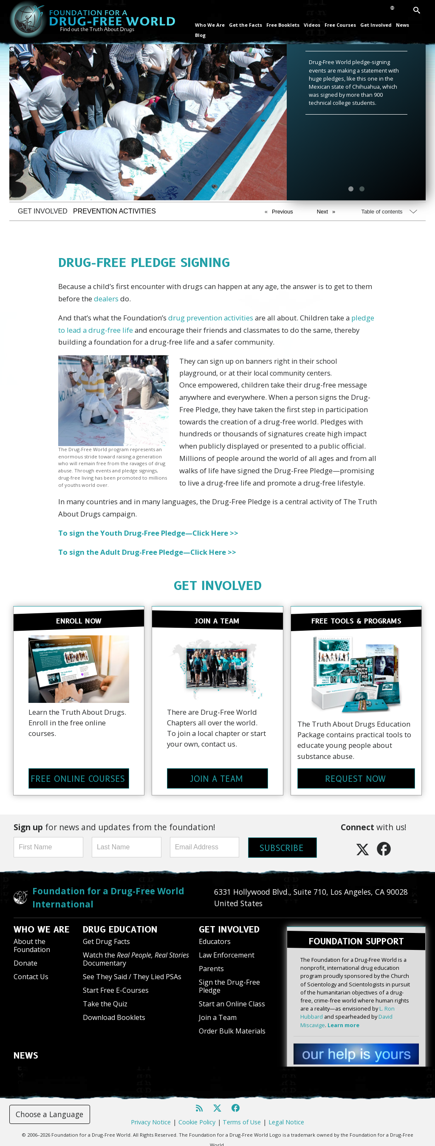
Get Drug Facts (106, 939)
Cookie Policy (196, 1118)
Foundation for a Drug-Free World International (108, 894)
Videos (312, 25)
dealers (106, 298)
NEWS (26, 1053)
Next (322, 211)
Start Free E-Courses (116, 987)
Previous (282, 211)
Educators (215, 939)
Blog (200, 35)
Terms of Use (242, 1118)
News (402, 25)
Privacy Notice (151, 1118)
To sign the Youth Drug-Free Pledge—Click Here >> (148, 533)
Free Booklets (282, 25)
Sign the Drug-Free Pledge (229, 983)
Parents (211, 966)
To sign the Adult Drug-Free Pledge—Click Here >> (147, 552)
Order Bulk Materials (232, 1028)
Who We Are (210, 25)
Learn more (343, 1021)
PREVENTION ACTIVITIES (114, 211)
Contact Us (31, 974)
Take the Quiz (105, 1001)
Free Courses (340, 25)
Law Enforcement (226, 952)
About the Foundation (32, 943)
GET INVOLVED (218, 585)
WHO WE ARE (42, 927)
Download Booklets (114, 1015)
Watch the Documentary (136, 956)
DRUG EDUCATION (120, 927)
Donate (25, 960)
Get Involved (376, 25)
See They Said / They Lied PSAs (132, 974)
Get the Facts (245, 25)
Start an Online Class (232, 1001)
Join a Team (218, 1015)
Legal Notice (286, 1118)
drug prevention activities (210, 318)
